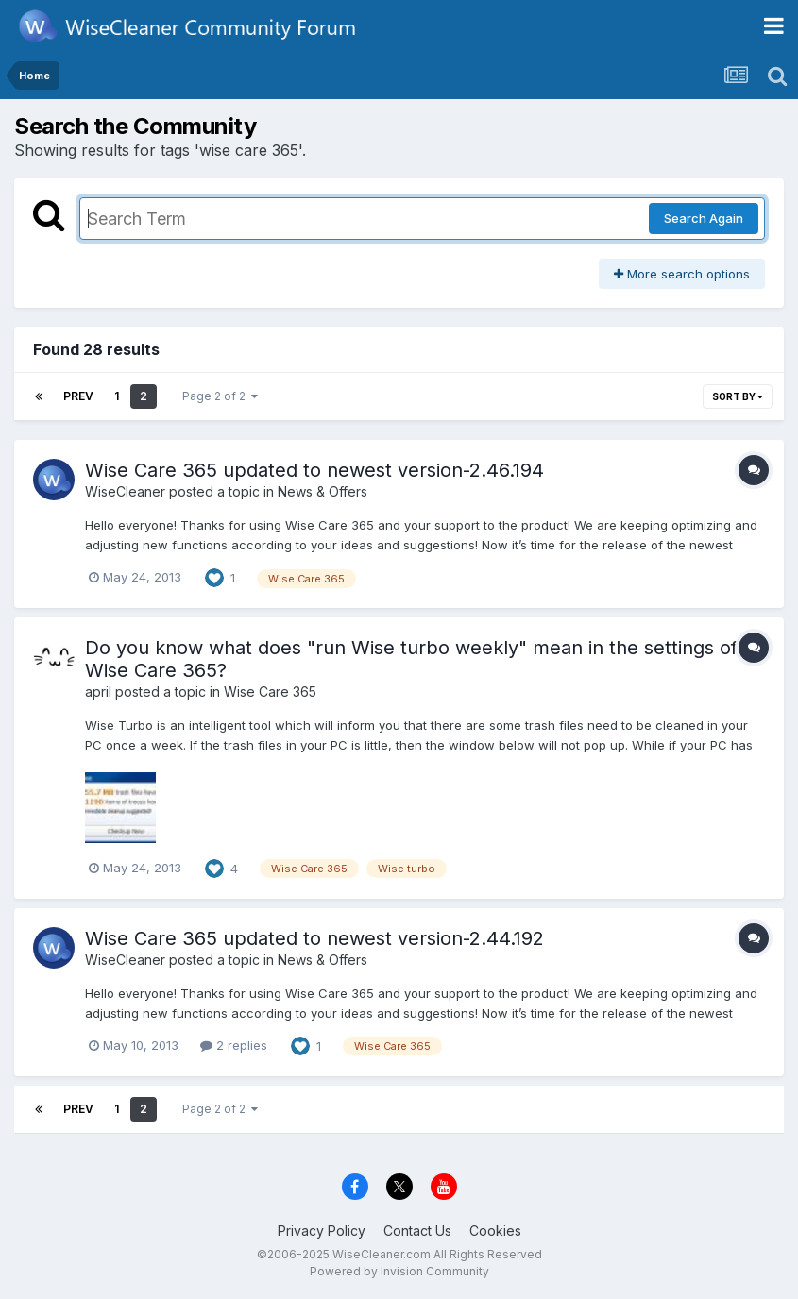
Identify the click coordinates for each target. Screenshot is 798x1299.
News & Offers (322, 491)
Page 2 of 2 (220, 396)
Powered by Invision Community (399, 1271)
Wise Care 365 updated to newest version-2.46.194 (314, 470)
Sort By (737, 396)
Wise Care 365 (270, 691)
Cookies (495, 1231)
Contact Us (417, 1231)
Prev (78, 396)
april (98, 691)
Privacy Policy (321, 1231)
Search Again (703, 218)
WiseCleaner (125, 491)
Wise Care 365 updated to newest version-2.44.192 (314, 938)
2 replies (233, 1045)
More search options (682, 273)
